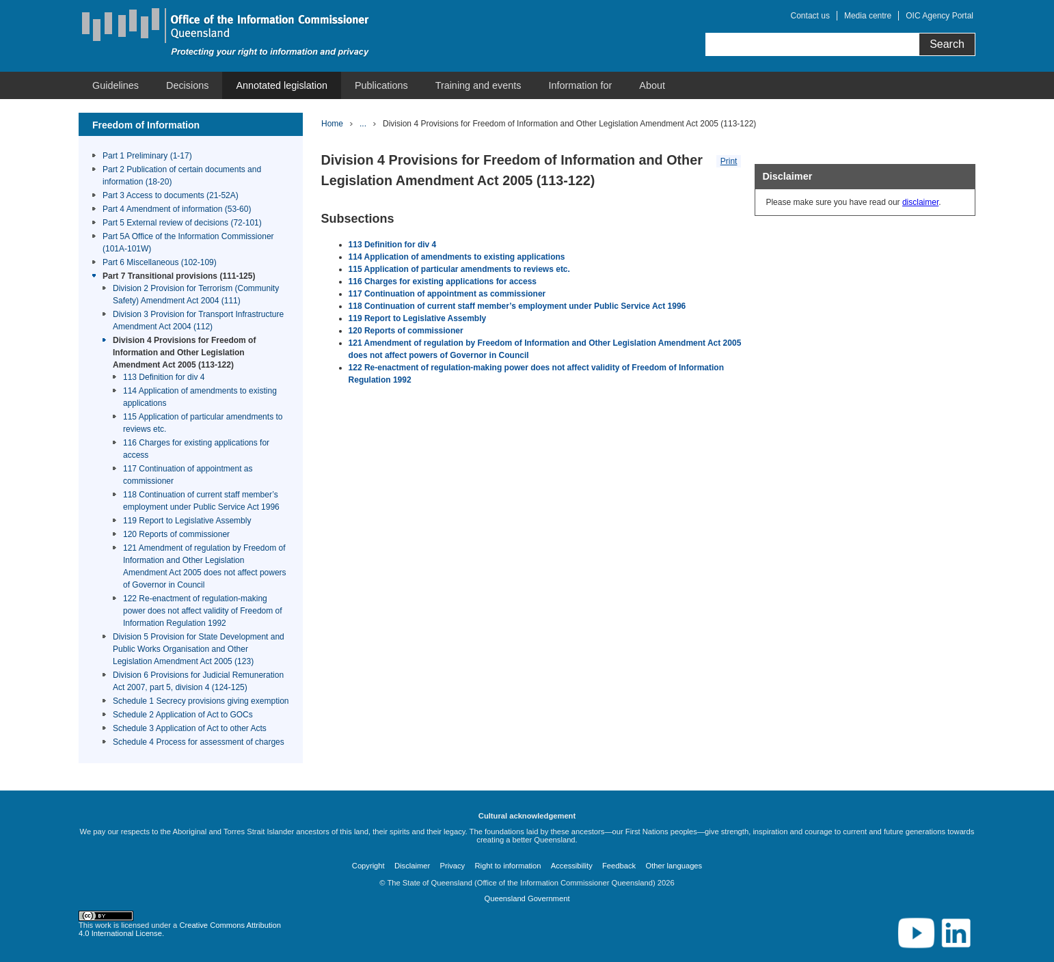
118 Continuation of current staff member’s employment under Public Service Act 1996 (201, 501)
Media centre (867, 15)
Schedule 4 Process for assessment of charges (198, 742)
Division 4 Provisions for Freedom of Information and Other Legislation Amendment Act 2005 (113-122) (184, 352)
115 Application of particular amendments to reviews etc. (202, 423)
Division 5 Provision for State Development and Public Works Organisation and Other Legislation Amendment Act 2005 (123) (198, 649)
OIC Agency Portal (939, 15)
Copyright (368, 866)
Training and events (478, 85)
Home (332, 123)
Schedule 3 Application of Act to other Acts (190, 728)
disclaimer (920, 202)
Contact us (810, 15)
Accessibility (572, 866)
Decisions (187, 85)
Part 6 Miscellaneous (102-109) (160, 262)
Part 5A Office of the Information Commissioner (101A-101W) (188, 242)
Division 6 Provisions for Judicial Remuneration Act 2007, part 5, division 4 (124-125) (198, 681)
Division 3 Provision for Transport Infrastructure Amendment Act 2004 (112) (198, 320)
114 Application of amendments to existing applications (200, 397)
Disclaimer (412, 866)
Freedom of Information (146, 125)
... (363, 123)
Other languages (673, 866)
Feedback (619, 866)
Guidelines (115, 85)
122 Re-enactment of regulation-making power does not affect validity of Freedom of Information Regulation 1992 (202, 611)
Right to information (507, 866)
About (652, 85)
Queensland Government (526, 898)
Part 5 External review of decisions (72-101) (182, 223)
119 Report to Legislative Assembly (187, 520)
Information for (580, 85)
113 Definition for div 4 (163, 377)
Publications (381, 85)
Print (729, 161)
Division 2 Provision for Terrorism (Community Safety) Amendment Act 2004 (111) (196, 294)
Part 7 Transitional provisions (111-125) (179, 276)
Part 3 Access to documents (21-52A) (171, 195)
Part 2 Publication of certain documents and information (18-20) (182, 176)
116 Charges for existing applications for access (196, 449)
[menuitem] (115, 85)
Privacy (452, 866)
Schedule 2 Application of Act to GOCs (183, 714)
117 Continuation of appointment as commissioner (187, 475)
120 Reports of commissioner (176, 534)
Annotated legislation (281, 85)
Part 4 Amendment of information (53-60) (177, 209)
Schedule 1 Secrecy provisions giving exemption (200, 701)
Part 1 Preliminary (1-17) (147, 156)
